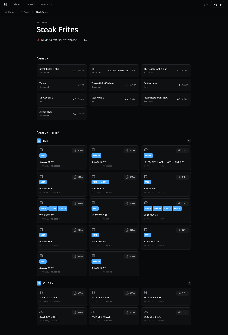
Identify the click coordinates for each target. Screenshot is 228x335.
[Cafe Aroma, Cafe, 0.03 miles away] (166, 85)
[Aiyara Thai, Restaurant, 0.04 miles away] (62, 113)
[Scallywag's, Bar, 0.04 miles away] (114, 99)
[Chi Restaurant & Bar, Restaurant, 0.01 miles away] (166, 70)
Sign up (218, 4)
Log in (205, 4)
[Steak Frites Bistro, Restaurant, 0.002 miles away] (62, 70)
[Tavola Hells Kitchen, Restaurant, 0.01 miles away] (114, 85)
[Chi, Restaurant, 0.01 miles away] (114, 70)
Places (18, 4)
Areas (31, 4)
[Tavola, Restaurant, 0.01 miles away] (62, 85)
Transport (46, 4)
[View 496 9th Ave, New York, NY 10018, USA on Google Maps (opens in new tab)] (57, 39)
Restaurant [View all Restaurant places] (44, 22)
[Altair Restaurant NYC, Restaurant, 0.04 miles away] (166, 99)
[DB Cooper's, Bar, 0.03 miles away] (62, 99)
